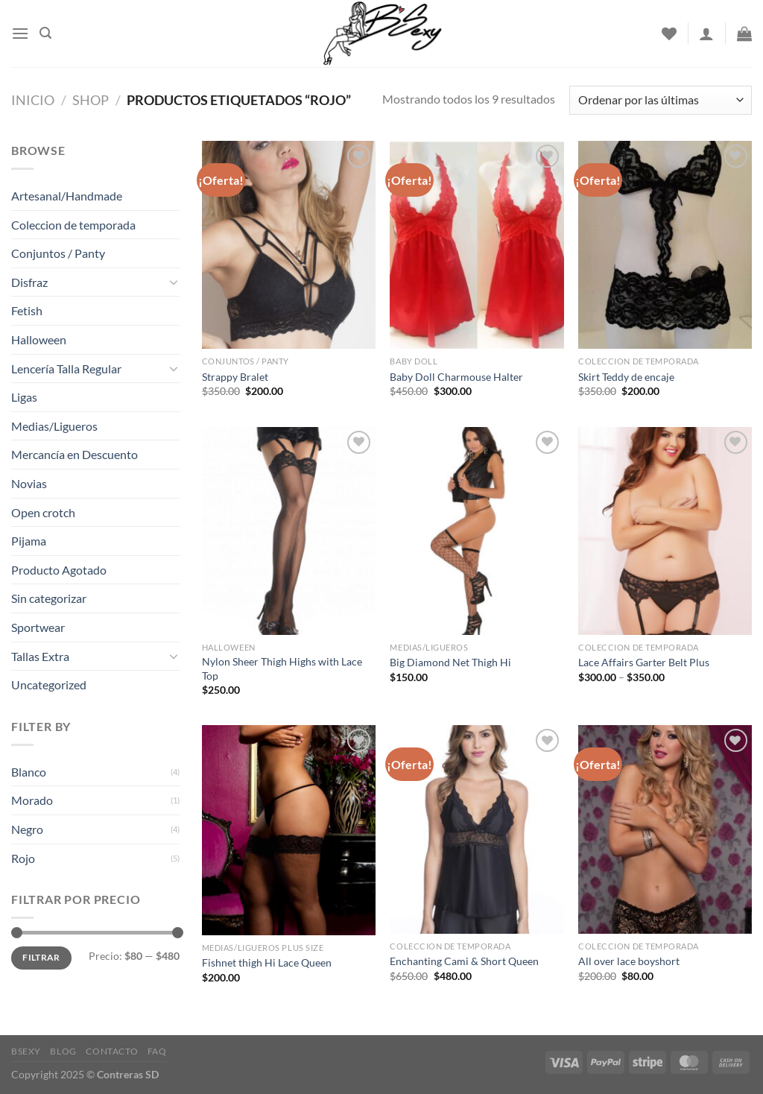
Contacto (112, 1051)
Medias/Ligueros (54, 426)
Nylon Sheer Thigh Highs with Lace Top (282, 668)
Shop (90, 100)
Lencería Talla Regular (66, 368)
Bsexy (26, 1051)
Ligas (24, 397)
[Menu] (20, 33)
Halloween (38, 339)
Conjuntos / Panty (58, 253)
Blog (63, 1051)
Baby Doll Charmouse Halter (456, 376)
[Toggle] (174, 282)
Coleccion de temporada (73, 225)
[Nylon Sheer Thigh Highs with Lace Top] (289, 531)
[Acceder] (706, 33)
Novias (29, 483)
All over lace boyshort (629, 961)
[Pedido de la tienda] (660, 100)
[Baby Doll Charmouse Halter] (476, 245)
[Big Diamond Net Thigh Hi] (476, 531)
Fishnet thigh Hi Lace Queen (267, 962)
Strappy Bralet (235, 376)
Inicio (32, 100)
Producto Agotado (59, 570)
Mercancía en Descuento (74, 454)
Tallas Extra (40, 656)
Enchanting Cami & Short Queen (464, 961)
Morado (32, 800)
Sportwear (38, 627)
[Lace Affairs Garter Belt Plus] (665, 531)
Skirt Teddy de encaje (626, 376)
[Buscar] (45, 33)
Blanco (28, 772)
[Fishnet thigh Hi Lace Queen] (289, 830)
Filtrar (41, 957)
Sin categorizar (48, 598)
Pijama (28, 541)
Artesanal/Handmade (66, 196)
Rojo (23, 858)
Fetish (26, 310)
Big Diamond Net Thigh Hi (450, 662)
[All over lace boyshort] (665, 829)
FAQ (157, 1051)
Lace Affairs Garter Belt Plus (643, 662)
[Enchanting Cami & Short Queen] (476, 829)
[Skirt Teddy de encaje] (665, 245)
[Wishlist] (669, 33)
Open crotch (43, 512)
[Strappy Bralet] (289, 245)
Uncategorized (48, 684)
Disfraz (29, 282)
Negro (27, 829)
